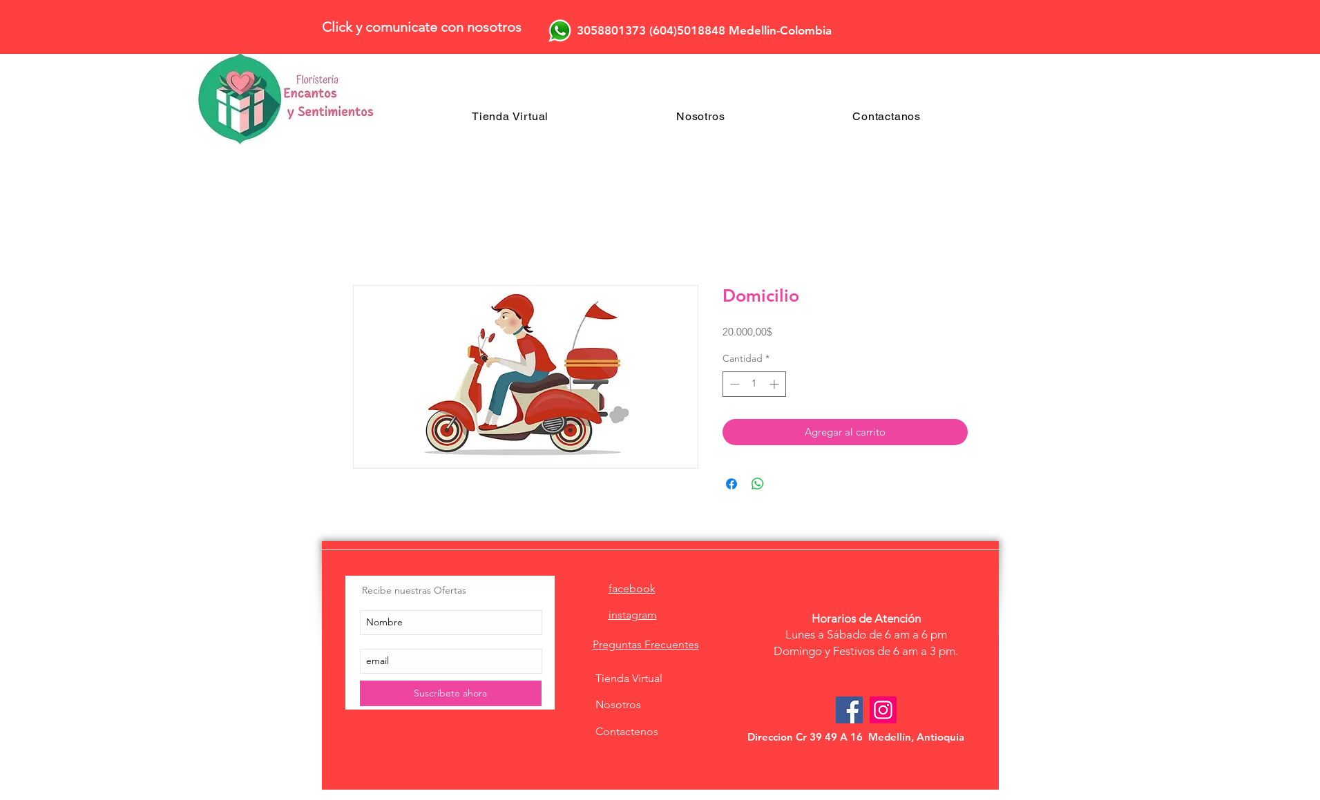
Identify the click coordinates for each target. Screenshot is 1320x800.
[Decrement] (733, 384)
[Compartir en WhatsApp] (757, 484)
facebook (632, 588)
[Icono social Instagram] (883, 709)
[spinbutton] (754, 384)
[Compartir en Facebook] (731, 484)
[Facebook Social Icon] (849, 709)
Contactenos (626, 731)
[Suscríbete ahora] (451, 693)
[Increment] (775, 384)
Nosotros (618, 704)
